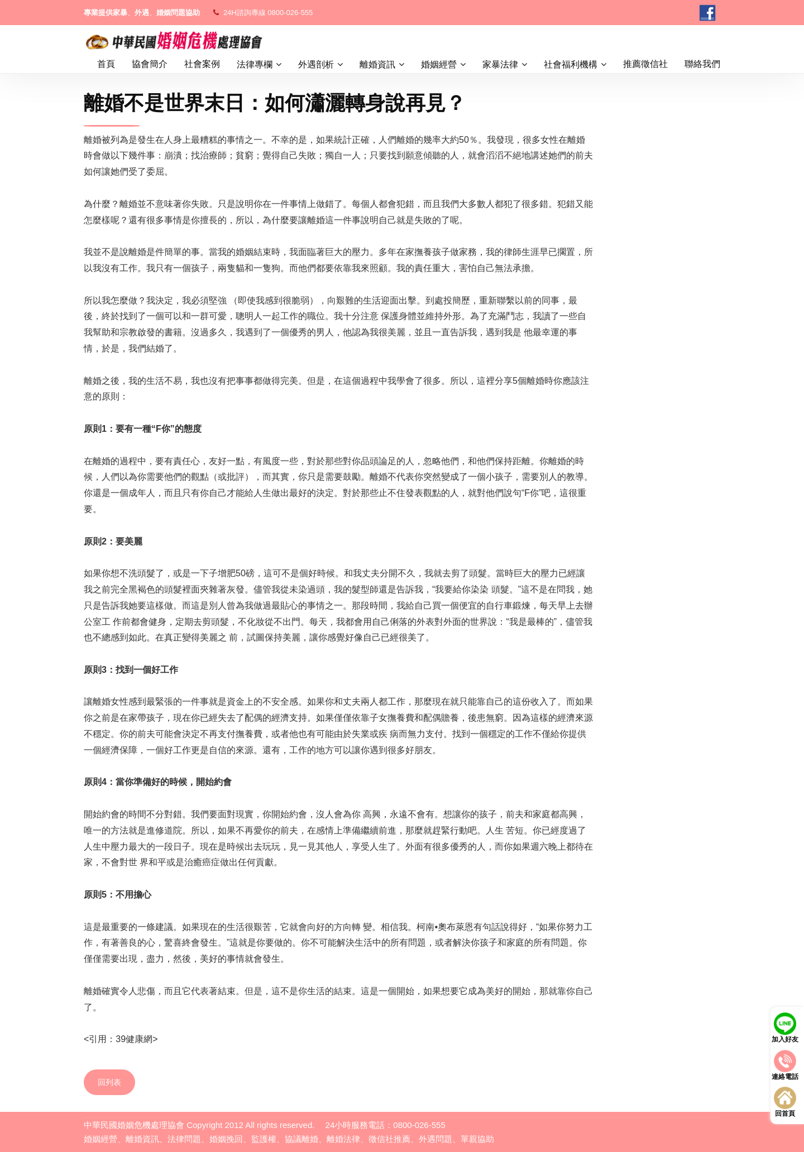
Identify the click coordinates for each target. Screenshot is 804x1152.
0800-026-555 (290, 12)
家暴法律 (500, 64)
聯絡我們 (702, 64)
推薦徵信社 (645, 64)
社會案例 (202, 64)
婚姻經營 (439, 64)
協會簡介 (150, 64)
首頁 (106, 64)
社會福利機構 (570, 64)
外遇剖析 (316, 64)
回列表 (109, 1082)
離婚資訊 (377, 64)
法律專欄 (254, 64)
